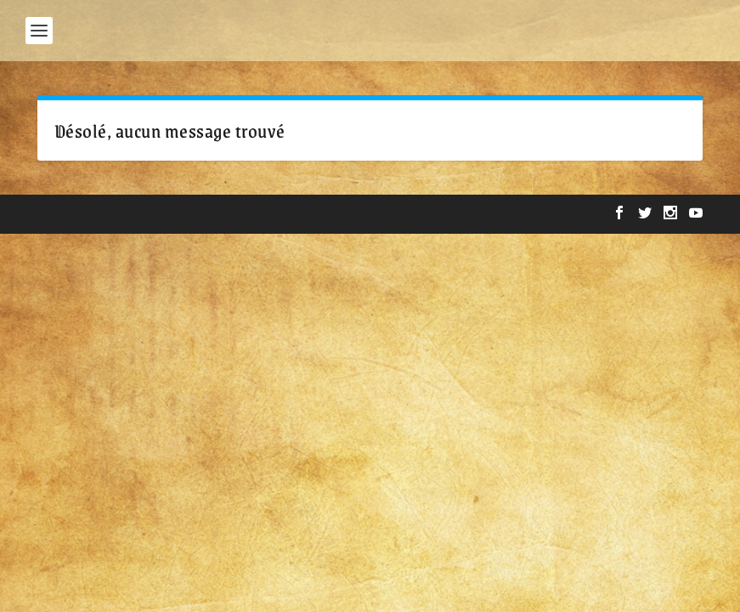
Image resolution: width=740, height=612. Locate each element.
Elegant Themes (144, 214)
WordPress (305, 214)
